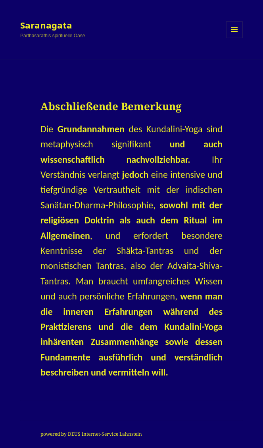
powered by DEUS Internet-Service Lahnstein (91, 434)
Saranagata (46, 25)
